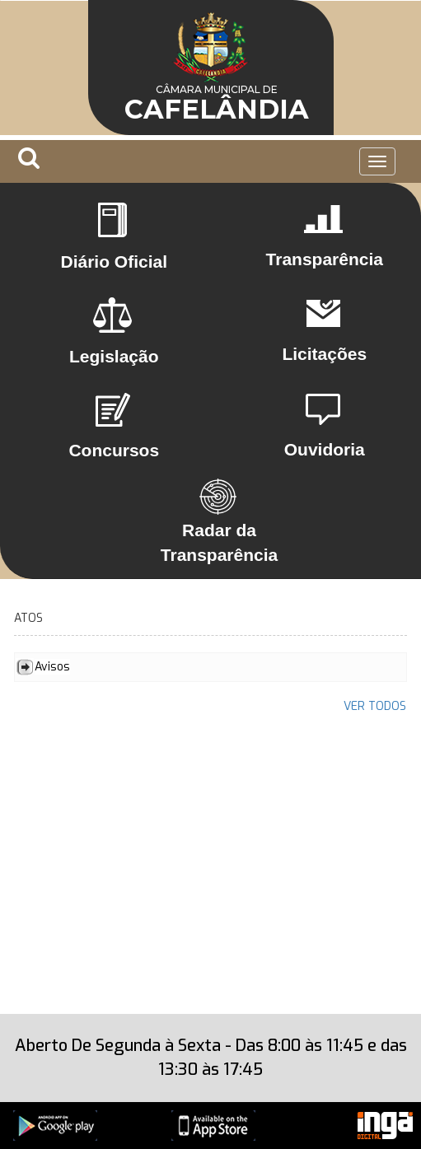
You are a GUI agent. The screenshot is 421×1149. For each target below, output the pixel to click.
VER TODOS (375, 706)
